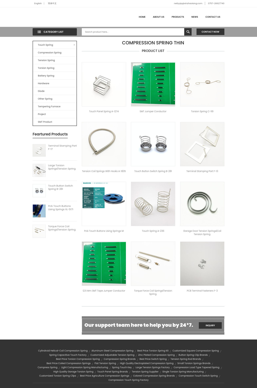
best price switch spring (153, 359)
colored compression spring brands (154, 375)
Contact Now (210, 31)
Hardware (43, 83)
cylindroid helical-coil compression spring (63, 350)
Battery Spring (46, 75)
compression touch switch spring (198, 375)
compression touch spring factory (129, 380)
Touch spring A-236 (153, 231)
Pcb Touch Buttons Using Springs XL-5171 (60, 207)
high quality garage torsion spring (73, 371)
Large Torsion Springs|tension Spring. (62, 167)
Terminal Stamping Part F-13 (202, 171)
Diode (41, 91)
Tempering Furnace (49, 106)
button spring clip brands (193, 355)
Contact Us (212, 17)
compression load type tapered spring (196, 367)
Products (178, 17)
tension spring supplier (145, 371)
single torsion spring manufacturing (183, 371)
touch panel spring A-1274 (104, 111)
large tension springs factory (153, 367)
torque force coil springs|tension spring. (153, 292)
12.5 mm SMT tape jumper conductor (104, 290)
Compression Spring (49, 52)
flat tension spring (105, 363)
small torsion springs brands (193, 363)
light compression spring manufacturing (84, 367)
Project (42, 114)
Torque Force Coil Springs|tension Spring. (62, 228)
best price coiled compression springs (69, 363)
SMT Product (45, 121)
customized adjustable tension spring (112, 355)
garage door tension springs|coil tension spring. (202, 232)
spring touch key (122, 367)
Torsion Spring (46, 68)
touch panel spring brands (112, 371)
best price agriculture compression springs (104, 375)
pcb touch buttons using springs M (104, 231)
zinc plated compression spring (156, 355)
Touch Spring (56, 45)
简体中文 (52, 3)
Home (142, 17)
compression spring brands (120, 359)
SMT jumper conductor (153, 111)
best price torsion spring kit (153, 350)
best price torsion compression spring (78, 359)
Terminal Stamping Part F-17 (62, 147)
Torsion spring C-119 (202, 111)
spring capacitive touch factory (68, 355)
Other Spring (45, 98)
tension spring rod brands (185, 359)
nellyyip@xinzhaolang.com (188, 3)
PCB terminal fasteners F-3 (202, 290)
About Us (158, 17)
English (38, 3)
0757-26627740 (216, 3)
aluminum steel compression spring (112, 350)
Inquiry (210, 325)
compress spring (47, 367)
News (194, 17)
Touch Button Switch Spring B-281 (60, 187)
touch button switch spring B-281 (153, 171)
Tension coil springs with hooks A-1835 (104, 171)
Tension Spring (46, 60)
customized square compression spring (195, 350)
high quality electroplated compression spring (147, 363)
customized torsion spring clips (57, 375)
